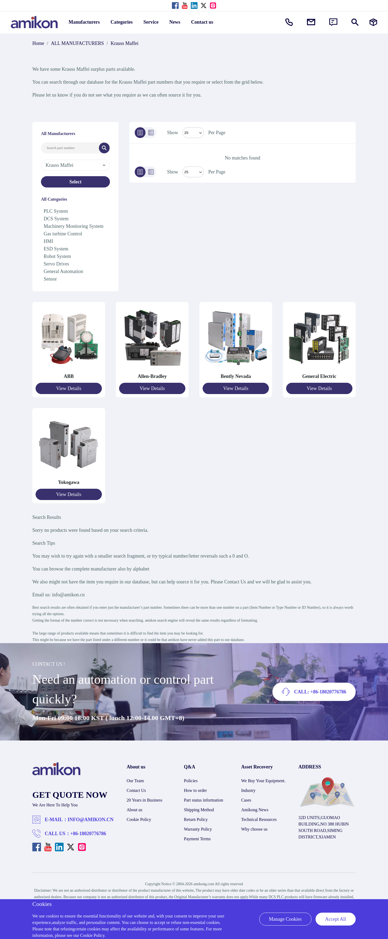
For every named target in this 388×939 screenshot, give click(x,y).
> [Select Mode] (193, 172)
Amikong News (254, 809)
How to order (195, 790)
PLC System (56, 211)
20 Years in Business (144, 800)
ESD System (56, 248)
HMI (48, 241)
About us (134, 809)
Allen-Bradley (152, 376)
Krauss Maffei (124, 43)
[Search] (104, 148)
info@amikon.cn (68, 594)
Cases (246, 800)
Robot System (57, 256)
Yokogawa (68, 482)
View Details (68, 388)
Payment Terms (197, 839)
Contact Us (136, 790)
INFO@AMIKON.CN (90, 819)
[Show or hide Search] (355, 22)
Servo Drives (56, 264)
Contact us (202, 22)
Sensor (50, 279)
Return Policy (196, 819)
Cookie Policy (139, 819)
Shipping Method (199, 809)
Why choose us (254, 829)
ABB (69, 376)
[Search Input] (70, 148)
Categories (121, 22)
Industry (248, 790)
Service (150, 22)
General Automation (63, 271)
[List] (140, 132)
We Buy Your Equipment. (263, 780)
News (174, 22)
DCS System (56, 218)
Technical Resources (259, 819)
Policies (191, 780)
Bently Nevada (236, 376)
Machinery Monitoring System (73, 226)
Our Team (135, 780)
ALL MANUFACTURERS (77, 43)
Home (38, 43)
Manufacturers (84, 22)
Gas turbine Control (63, 233)
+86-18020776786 (88, 833)
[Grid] (151, 132)
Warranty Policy (198, 829)
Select (76, 182)
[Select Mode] (193, 132)
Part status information (203, 800)
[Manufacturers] (373, 22)
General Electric (319, 376)
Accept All (335, 919)
